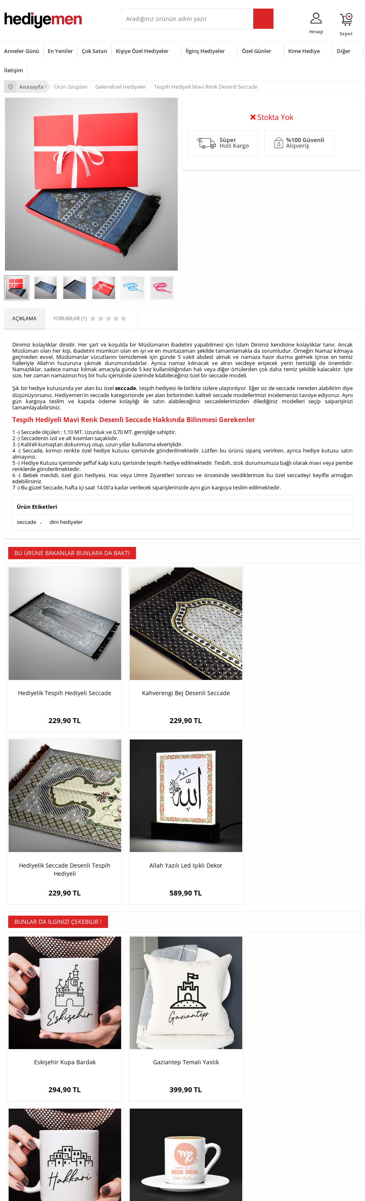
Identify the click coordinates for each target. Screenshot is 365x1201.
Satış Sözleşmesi (23, 1020)
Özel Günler (256, 51)
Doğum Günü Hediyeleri (31, 1108)
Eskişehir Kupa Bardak (49, 846)
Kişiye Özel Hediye (147, 996)
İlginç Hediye (140, 1157)
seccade (125, 411)
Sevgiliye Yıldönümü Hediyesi (281, 1057)
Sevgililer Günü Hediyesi (32, 1096)
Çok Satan (94, 51)
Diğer (344, 51)
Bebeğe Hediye (143, 1133)
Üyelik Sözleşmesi (24, 1008)
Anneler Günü (21, 51)
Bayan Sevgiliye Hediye (274, 1045)
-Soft (139, 1190)
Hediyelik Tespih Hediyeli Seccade (48, 685)
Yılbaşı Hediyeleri (24, 1120)
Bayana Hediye (143, 1108)
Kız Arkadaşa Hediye (149, 1020)
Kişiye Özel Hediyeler (142, 51)
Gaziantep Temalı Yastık (138, 846)
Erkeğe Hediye (142, 1096)
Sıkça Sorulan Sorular (28, 1057)
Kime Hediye (304, 51)
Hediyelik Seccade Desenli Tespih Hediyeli (227, 685)
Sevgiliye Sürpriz (144, 1045)
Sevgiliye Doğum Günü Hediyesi (284, 1020)
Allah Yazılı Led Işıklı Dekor (316, 685)
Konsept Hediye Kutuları (275, 996)
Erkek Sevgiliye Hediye (273, 1033)
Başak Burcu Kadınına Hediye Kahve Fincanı (316, 851)
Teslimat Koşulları (24, 996)
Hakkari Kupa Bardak (227, 846)
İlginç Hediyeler (205, 51)
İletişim (13, 70)
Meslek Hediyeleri (146, 1057)
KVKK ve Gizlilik (21, 1045)
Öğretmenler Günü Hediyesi (36, 1145)
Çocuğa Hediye (143, 1120)
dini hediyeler (66, 544)
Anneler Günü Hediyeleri (32, 1133)
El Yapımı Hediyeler (148, 1033)
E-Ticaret (157, 1190)
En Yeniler (60, 51)
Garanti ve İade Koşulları (32, 1033)
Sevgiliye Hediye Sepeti (274, 1008)
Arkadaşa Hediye (145, 1145)
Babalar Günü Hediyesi (30, 1157)
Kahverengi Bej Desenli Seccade (138, 685)
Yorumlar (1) (345, 167)
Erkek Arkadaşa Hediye (152, 1008)
